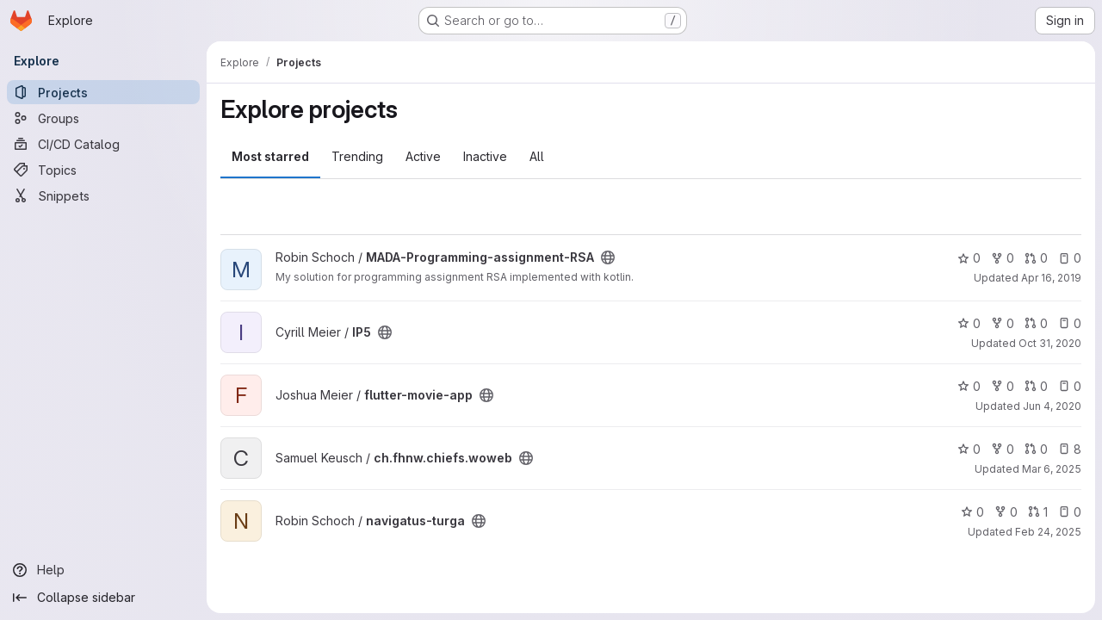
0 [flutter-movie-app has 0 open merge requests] (1036, 386)
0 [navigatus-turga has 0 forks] (1006, 512)
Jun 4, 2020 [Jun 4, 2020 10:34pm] (1052, 406)
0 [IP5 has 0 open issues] (1069, 323)
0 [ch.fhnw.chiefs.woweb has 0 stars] (969, 449)
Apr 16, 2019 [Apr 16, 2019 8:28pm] (1051, 277)
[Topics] (103, 170)
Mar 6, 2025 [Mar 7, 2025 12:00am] (1051, 468)
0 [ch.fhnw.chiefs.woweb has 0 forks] (1002, 449)
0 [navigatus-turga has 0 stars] (972, 512)
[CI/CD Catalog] (103, 144)
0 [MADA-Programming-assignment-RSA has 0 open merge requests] (1036, 258)
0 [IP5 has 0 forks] (1002, 323)
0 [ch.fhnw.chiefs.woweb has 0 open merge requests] (1036, 449)
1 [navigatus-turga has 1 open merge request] (1038, 512)
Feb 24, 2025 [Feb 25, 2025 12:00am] (1048, 531)
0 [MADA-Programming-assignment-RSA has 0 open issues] (1069, 258)
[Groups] (103, 118)
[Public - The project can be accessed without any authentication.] (608, 257)
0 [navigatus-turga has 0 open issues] (1069, 512)
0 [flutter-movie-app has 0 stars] (969, 386)
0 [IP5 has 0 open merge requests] (1036, 323)
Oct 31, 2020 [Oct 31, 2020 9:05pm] (1049, 343)
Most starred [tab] (270, 156)
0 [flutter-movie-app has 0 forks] (1002, 386)
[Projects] (103, 92)
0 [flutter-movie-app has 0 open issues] (1069, 386)
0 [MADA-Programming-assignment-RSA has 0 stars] (969, 258)
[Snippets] (103, 195)
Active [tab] (423, 156)
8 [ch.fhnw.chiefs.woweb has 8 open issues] (1069, 449)
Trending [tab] (357, 156)
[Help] (103, 570)
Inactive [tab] (485, 156)
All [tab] (536, 156)
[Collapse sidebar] (103, 598)
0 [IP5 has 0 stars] (969, 323)
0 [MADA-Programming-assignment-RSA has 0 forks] (1002, 258)
